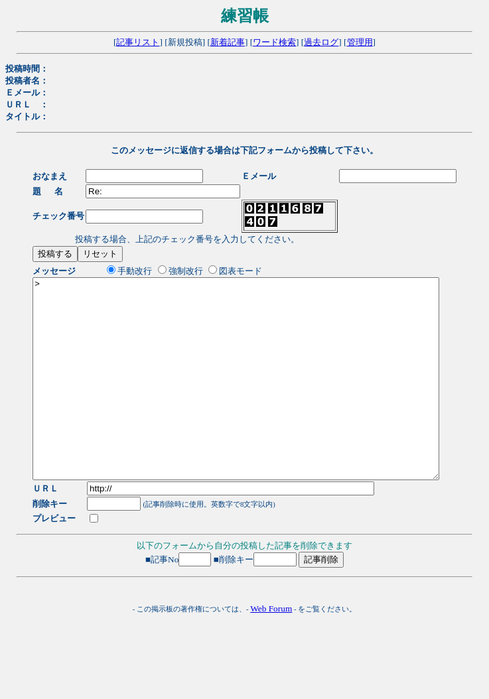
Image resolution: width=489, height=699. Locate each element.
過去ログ (321, 42)
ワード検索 (274, 42)
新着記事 (227, 42)
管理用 (360, 42)
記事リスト (137, 42)
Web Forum (271, 648)
